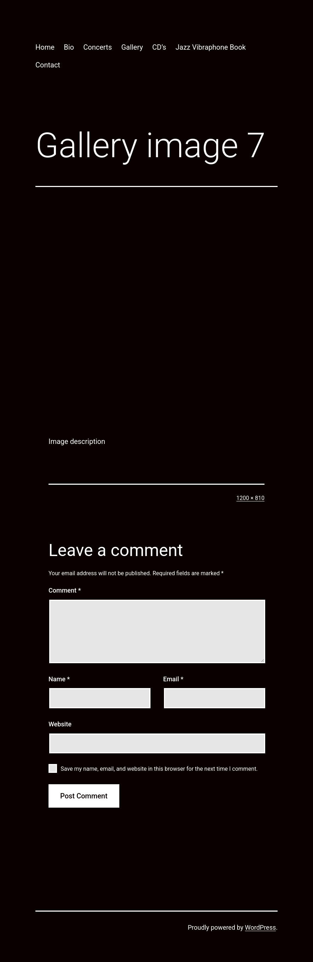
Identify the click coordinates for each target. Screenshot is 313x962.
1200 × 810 (250, 498)
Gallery (132, 47)
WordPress (260, 927)
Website (60, 724)
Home (45, 47)
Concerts (97, 47)
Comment (65, 590)
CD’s (159, 47)
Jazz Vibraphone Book (211, 47)
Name (59, 679)
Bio (69, 47)
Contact (47, 65)
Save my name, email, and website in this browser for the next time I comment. (159, 768)
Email (173, 679)
